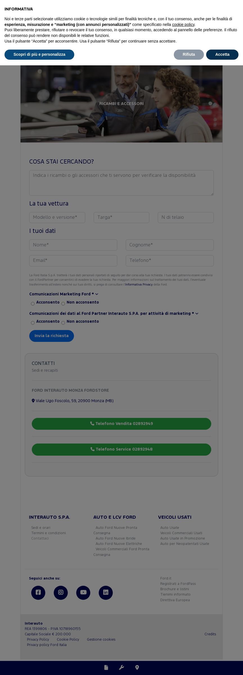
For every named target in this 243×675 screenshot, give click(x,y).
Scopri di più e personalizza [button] (39, 54)
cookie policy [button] (183, 24)
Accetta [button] (222, 54)
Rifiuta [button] (189, 54)
